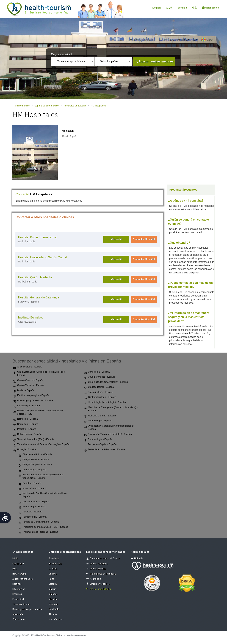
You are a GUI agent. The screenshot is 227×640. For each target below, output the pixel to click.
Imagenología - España (32, 488)
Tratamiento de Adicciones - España (104, 449)
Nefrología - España (25, 419)
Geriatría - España (30, 483)
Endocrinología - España (98, 392)
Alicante (53, 614)
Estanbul (53, 584)
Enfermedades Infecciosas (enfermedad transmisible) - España (41, 476)
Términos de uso (21, 604)
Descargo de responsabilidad (27, 609)
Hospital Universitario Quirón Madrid (42, 257)
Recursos (17, 594)
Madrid (52, 589)
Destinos (16, 584)
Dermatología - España (32, 469)
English (156, 7)
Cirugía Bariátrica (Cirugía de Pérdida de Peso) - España (40, 373)
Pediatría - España (24, 429)
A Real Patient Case (22, 579)
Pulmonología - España (32, 517)
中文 (194, 7)
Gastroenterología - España (100, 397)
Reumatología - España (98, 439)
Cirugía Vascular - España (28, 385)
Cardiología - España (97, 372)
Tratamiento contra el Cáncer (105, 558)
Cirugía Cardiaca (99, 564)
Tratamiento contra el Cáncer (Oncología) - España (41, 444)
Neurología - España (25, 424)
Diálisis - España (23, 390)
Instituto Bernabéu (30, 317)
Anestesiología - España (27, 367)
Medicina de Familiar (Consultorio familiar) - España (43, 495)
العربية (169, 7)
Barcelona (54, 558)
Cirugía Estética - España (34, 459)
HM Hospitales (98, 105)
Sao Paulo (54, 609)
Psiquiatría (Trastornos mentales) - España (108, 434)
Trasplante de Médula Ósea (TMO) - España (43, 527)
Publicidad (18, 564)
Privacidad (18, 599)
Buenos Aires (55, 564)
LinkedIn (137, 558)
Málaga (53, 594)
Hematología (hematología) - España (105, 402)
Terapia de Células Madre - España (39, 522)
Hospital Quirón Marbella (35, 277)
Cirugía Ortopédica (100, 584)
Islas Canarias (56, 619)
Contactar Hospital (144, 239)
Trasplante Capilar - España (100, 444)
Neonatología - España (98, 420)
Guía (14, 569)
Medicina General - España (100, 415)
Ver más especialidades (98, 589)
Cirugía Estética (98, 569)
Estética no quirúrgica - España (31, 395)
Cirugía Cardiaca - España (99, 377)
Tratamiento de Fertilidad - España (38, 532)
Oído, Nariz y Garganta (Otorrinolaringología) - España (109, 427)
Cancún (53, 569)
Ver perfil (116, 239)
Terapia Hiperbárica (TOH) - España (33, 439)
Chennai (53, 574)
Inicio (15, 558)
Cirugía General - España (28, 380)
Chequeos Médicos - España (35, 454)
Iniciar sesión (210, 7)
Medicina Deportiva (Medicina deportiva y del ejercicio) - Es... (38, 412)
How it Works (19, 574)
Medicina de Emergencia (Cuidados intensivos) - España (111, 409)
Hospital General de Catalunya (38, 297)
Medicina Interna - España (34, 501)
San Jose (53, 604)
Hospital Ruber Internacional (37, 237)
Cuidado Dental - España (99, 387)
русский (182, 7)
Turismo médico (21, 105)
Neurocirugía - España (32, 506)
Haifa (51, 579)
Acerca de (17, 614)
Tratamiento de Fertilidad (103, 574)
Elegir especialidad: (62, 54)
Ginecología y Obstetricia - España (33, 400)
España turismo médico (47, 105)
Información (18, 589)
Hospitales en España (74, 105)
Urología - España (24, 449)
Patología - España (30, 511)
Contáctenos (19, 619)
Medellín (53, 599)
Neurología (95, 579)
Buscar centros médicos (156, 61)
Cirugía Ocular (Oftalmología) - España (106, 382)
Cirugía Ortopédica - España (35, 464)
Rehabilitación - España (27, 434)
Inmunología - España (26, 405)
